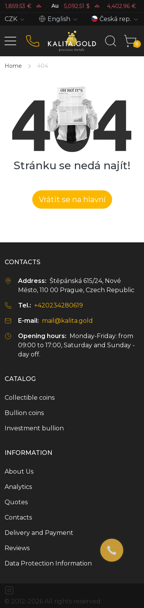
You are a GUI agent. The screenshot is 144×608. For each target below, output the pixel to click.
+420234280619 (58, 305)
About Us (19, 471)
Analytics (18, 486)
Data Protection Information (48, 563)
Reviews (17, 548)
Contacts (18, 517)
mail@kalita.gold (67, 320)
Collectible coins (30, 397)
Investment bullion (34, 428)
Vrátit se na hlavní (72, 199)
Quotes (16, 502)
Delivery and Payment (39, 532)
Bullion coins (24, 413)
